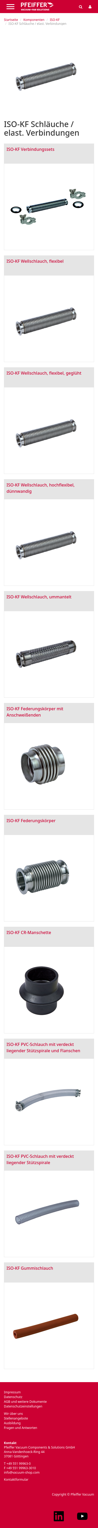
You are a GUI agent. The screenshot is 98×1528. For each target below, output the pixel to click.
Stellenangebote (16, 1418)
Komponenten (33, 20)
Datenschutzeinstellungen (23, 1406)
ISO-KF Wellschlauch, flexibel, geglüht (44, 373)
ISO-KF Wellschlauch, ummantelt (39, 597)
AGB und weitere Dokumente (25, 1401)
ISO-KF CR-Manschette (29, 932)
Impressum (12, 1392)
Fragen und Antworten (20, 1428)
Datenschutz (13, 1397)
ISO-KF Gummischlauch (30, 1268)
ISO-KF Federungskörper (31, 820)
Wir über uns (13, 1413)
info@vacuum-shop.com (21, 1472)
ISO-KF (55, 20)
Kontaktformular (16, 1479)
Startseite (11, 20)
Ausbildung (12, 1423)
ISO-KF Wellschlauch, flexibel (35, 261)
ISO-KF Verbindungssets (30, 149)
